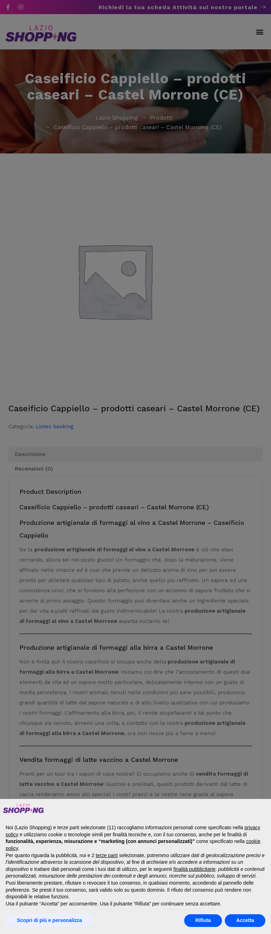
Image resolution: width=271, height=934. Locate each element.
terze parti (107, 855)
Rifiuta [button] (203, 920)
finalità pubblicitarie (194, 869)
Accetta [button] (245, 920)
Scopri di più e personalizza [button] (49, 920)
